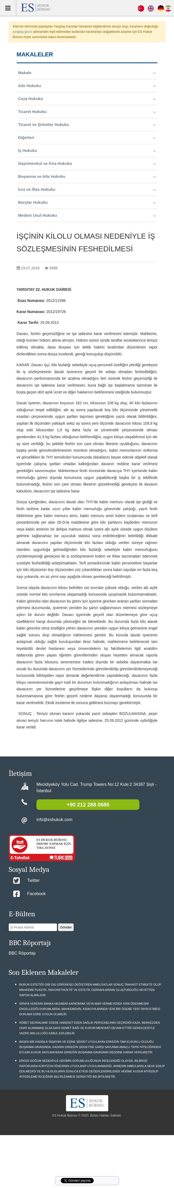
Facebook (36, 893)
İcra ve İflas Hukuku (87, 189)
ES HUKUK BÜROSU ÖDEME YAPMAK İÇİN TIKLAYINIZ (53, 844)
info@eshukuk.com (54, 819)
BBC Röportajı (22, 953)
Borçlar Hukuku (87, 202)
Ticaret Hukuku (87, 111)
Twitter (33, 880)
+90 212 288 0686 (88, 805)
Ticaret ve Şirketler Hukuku (87, 124)
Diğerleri (87, 137)
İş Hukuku (87, 150)
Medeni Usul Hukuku (87, 215)
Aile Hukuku (87, 85)
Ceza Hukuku (87, 98)
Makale (87, 72)
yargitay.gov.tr (22, 32)
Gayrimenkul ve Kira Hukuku (87, 163)
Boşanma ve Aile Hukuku (87, 176)
